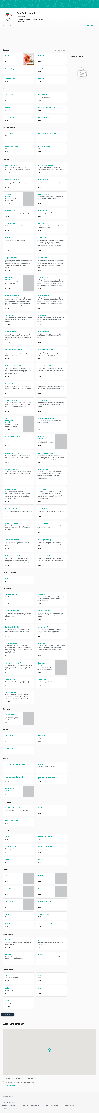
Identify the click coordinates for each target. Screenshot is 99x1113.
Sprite (39, 888)
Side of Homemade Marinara (46, 133)
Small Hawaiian (10, 315)
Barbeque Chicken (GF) (44, 611)
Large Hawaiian (42, 315)
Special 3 (40, 940)
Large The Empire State (12, 453)
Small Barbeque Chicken (12, 165)
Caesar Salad (9, 735)
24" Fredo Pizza (42, 258)
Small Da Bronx (42, 210)
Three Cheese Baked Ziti (9, 789)
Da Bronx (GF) (41, 679)
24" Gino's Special (43, 295)
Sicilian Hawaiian (10, 331)
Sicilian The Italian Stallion (13, 523)
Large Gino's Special (43, 277)
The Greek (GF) (42, 643)
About (11, 26)
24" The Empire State (12, 469)
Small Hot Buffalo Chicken (13, 349)
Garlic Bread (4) (10, 107)
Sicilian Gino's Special (12, 295)
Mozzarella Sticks (10, 79)
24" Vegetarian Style (43, 556)
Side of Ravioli (9, 117)
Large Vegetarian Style (44, 540)
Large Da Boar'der (8, 195)
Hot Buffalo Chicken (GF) (13, 663)
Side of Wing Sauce (43, 146)
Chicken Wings (9, 69)
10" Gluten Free (10, 1001)
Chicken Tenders (42, 56)
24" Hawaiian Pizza (43, 331)
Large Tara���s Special (45, 418)
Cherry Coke (9, 901)
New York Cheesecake (44, 846)
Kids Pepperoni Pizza (11, 821)
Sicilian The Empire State (45, 453)
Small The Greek (42, 469)
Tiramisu (40, 859)
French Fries (41, 69)
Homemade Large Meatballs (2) (47, 107)
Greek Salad (9, 748)
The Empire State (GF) (41, 664)
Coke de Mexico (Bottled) (45, 924)
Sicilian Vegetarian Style (12, 556)
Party (39, 988)
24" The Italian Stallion (44, 523)
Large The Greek (10, 489)
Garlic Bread (41, 764)
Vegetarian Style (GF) (12, 611)
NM (7, 1102)
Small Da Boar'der (43, 179)
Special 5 (40, 954)
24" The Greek (41, 489)
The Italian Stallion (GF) (12, 627)
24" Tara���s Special (12, 436)
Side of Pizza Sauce (11, 146)
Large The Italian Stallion (45, 509)
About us (4, 1106)
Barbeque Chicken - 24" (12, 179)
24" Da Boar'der (10, 210)
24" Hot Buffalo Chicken (45, 366)
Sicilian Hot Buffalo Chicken (14, 366)
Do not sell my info (68, 1106)
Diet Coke (40, 875)
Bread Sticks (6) (42, 95)
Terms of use (24, 1106)
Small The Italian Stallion (13, 509)
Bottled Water (9, 924)
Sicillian (7, 988)
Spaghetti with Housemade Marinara (46, 778)
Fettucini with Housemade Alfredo (16, 764)
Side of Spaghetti (43, 117)
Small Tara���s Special (9, 420)
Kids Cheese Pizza (43, 808)
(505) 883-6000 (21, 21)
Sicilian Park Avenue (11, 400)
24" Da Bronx (9, 238)
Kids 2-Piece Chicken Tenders (14, 808)
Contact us (13, 1106)
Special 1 (8, 940)
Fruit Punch (8, 914)
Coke (6, 875)
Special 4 (8, 954)
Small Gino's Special (9, 278)
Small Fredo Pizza (43, 238)
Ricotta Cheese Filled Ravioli (14, 777)
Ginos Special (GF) (11, 643)
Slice (6, 578)
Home (3, 1102)
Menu (4, 26)
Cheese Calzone (10, 715)
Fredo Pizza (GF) (10, 692)
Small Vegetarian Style (12, 540)
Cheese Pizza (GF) (11, 594)
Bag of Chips (9, 95)
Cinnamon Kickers (11, 846)
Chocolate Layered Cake (45, 837)
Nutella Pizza (9, 859)
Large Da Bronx (10, 223)
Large (39, 975)
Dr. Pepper (8, 888)
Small (6, 975)
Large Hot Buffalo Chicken (45, 349)
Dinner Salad (41, 735)
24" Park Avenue (42, 400)
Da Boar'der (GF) (10, 679)
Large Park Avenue (43, 384)
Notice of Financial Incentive (51, 1106)
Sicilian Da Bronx (42, 223)
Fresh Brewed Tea (43, 914)
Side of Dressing (10, 133)
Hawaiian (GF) (41, 594)
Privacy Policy (35, 1106)
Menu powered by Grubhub (59, 50)
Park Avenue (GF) (43, 627)
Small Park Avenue (11, 384)
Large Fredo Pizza (11, 258)
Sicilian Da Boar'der (43, 194)
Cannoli (7, 837)
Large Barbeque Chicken (45, 165)
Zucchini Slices (42, 79)
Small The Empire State (41, 437)
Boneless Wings (10, 56)
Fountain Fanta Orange (44, 901)
